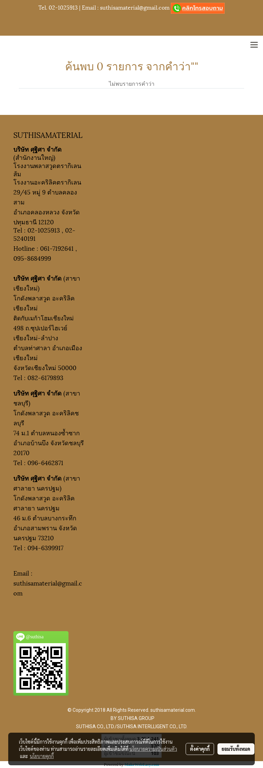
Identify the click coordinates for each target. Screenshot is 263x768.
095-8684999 (32, 257)
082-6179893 (45, 377)
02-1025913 (63, 7)
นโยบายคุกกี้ (42, 756)
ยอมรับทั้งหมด (236, 749)
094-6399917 (45, 547)
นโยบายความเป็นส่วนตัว (153, 749)
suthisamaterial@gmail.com (135, 7)
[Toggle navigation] (254, 45)
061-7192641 (57, 247)
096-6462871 (45, 462)
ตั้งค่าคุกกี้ (200, 749)
